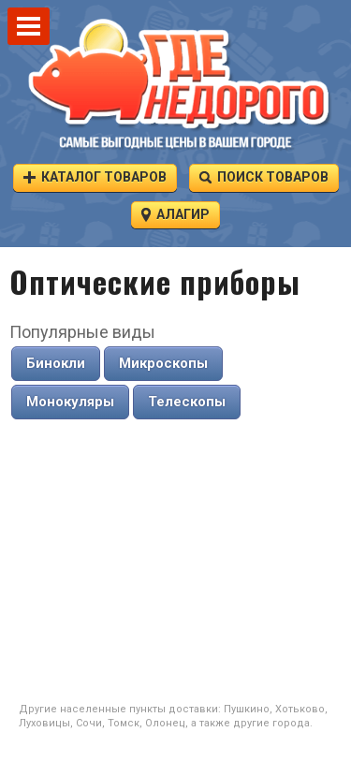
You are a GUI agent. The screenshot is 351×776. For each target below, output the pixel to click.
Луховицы (44, 723)
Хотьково (300, 709)
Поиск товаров (264, 176)
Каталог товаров (95, 176)
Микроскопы (163, 363)
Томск (123, 723)
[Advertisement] (176, 562)
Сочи (89, 723)
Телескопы (187, 401)
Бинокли (55, 363)
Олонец (165, 723)
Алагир (175, 214)
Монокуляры (70, 401)
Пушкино (247, 709)
